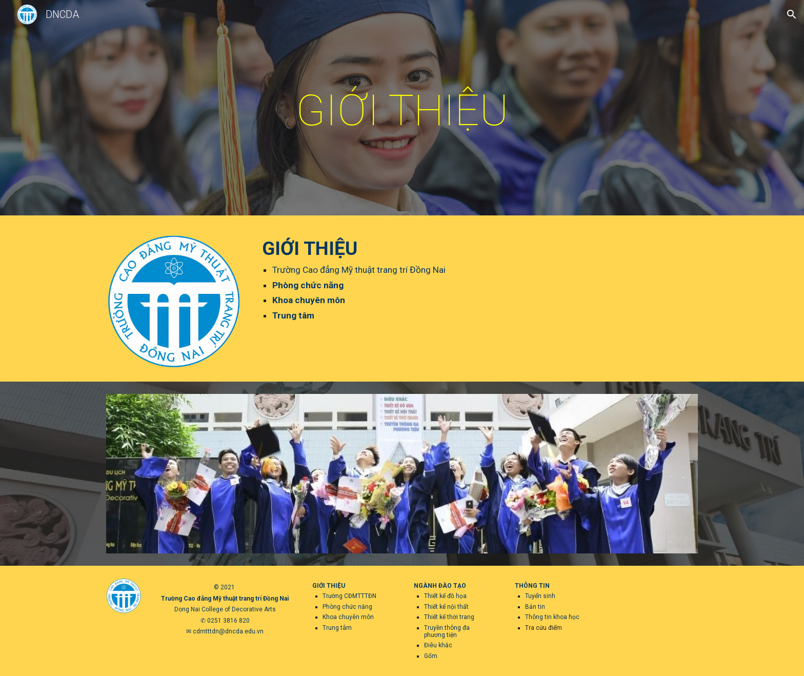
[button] (791, 14)
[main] (402, 110)
